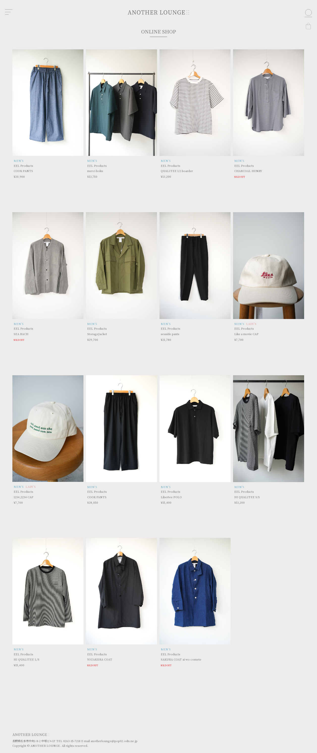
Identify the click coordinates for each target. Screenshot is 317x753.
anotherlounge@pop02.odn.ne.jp (114, 741)
